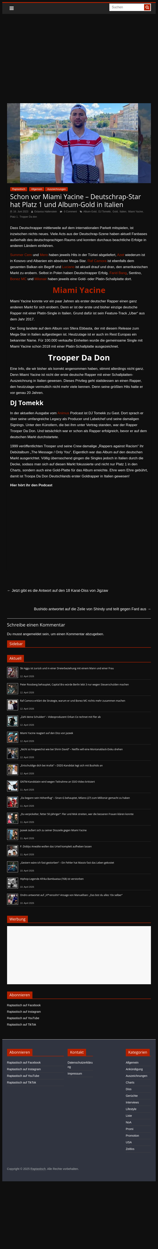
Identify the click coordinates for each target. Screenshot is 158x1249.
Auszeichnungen (56, 189)
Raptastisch (18, 189)
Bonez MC (18, 279)
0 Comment (68, 211)
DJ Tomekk (104, 211)
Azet (120, 255)
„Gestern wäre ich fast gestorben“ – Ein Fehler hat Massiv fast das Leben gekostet (67, 862)
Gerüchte (132, 1095)
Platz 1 (14, 216)
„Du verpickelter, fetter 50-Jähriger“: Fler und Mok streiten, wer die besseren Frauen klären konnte (77, 814)
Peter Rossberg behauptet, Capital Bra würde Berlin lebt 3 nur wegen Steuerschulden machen (74, 684)
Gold (115, 211)
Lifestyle (131, 1109)
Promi (129, 1129)
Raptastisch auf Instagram (24, 1011)
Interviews (132, 1102)
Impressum (75, 1073)
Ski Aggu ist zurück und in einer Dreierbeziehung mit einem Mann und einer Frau (67, 668)
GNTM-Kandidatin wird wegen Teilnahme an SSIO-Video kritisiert (57, 781)
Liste (129, 1115)
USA (129, 1142)
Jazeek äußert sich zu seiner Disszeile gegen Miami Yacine (53, 830)
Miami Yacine (135, 211)
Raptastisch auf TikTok (21, 1024)
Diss (128, 1089)
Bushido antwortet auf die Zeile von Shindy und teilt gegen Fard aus (92, 609)
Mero (44, 255)
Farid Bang (118, 273)
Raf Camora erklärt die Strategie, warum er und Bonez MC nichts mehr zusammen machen (72, 700)
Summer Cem (21, 255)
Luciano (68, 267)
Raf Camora (97, 261)
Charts (130, 1082)
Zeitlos (130, 1149)
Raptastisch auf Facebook (24, 1005)
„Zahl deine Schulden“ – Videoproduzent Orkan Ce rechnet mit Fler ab (60, 717)
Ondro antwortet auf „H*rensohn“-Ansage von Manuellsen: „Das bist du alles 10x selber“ (71, 895)
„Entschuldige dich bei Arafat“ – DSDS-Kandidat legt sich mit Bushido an (61, 765)
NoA (128, 1122)
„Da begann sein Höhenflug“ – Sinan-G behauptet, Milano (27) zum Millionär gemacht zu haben (75, 798)
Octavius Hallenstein (45, 211)
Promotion (132, 1135)
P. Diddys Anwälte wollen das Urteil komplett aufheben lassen (56, 846)
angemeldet (32, 634)
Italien (123, 211)
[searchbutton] (147, 7)
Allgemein (36, 189)
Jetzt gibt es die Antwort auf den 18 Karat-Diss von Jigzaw (57, 590)
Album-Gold (89, 211)
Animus (63, 413)
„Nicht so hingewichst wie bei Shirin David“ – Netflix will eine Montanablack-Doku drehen (71, 749)
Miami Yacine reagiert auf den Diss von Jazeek (46, 733)
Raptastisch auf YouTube (23, 1018)
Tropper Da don (28, 216)
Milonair (41, 279)
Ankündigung (134, 1069)
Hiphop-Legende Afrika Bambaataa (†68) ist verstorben (52, 879)
